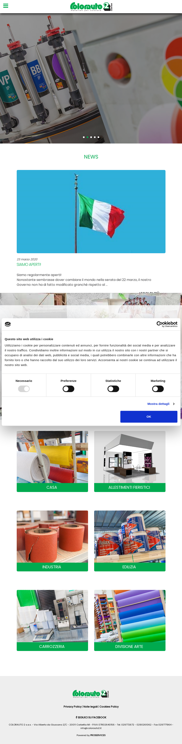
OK (149, 416)
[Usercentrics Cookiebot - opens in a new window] (159, 324)
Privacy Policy (73, 706)
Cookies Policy (109, 706)
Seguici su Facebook (91, 717)
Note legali (90, 706)
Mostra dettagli (158, 403)
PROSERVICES (98, 735)
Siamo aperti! (29, 264)
